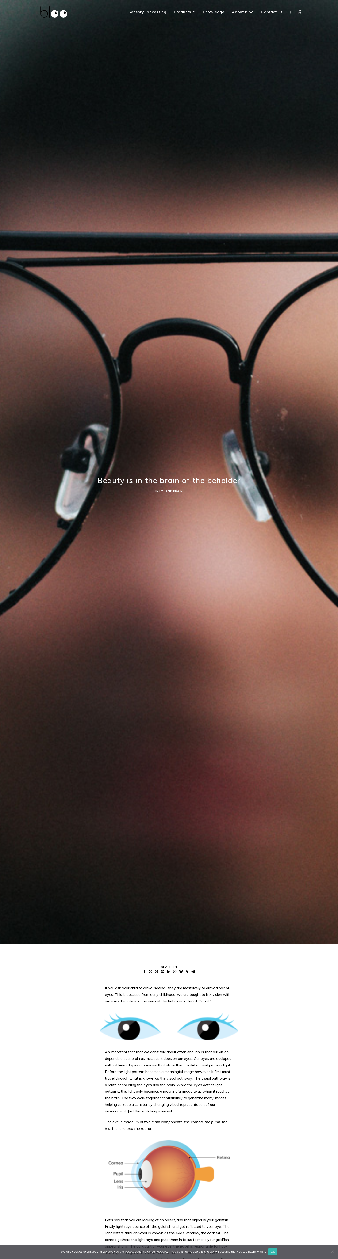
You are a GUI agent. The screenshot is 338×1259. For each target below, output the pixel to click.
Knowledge (213, 12)
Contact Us (272, 12)
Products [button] (184, 12)
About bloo (243, 12)
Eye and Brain (171, 460)
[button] (292, 12)
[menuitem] (147, 12)
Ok (273, 1251)
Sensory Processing (147, 12)
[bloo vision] (50, 12)
